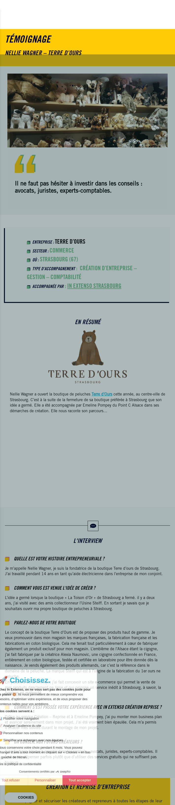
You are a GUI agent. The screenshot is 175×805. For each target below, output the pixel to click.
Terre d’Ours (70, 242)
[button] (20, 797)
